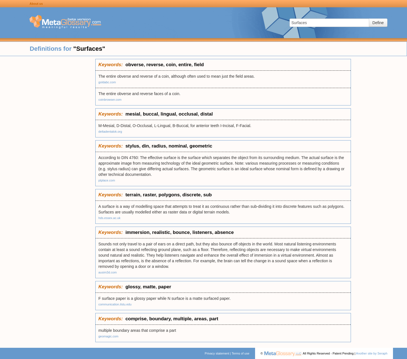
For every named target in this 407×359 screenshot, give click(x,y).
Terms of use (240, 353)
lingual (168, 114)
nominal (177, 146)
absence (224, 232)
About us (36, 3)
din (145, 146)
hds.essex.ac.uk (109, 218)
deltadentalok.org (110, 131)
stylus (132, 146)
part (213, 318)
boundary (159, 318)
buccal (150, 114)
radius (159, 146)
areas (200, 318)
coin (171, 64)
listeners (202, 232)
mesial (132, 114)
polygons (169, 194)
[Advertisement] (48, 143)
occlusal (188, 114)
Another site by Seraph (371, 353)
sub (207, 194)
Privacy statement (217, 353)
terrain (132, 194)
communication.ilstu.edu (114, 304)
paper (164, 286)
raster (149, 194)
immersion (137, 232)
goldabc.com (107, 82)
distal (206, 114)
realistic (161, 232)
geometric (200, 146)
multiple (182, 318)
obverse (134, 64)
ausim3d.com (107, 272)
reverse (154, 64)
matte (149, 286)
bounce (181, 232)
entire (184, 64)
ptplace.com (106, 180)
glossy (132, 286)
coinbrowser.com (110, 99)
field (199, 64)
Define (378, 22)
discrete (191, 194)
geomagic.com (108, 336)
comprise (136, 318)
